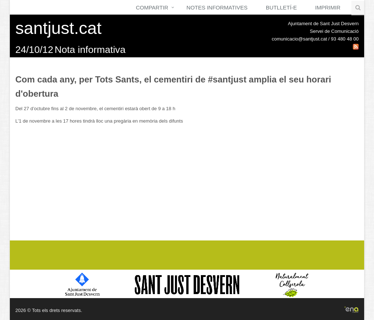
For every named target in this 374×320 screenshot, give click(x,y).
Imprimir (327, 7)
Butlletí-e (281, 7)
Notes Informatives (217, 7)
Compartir (152, 7)
